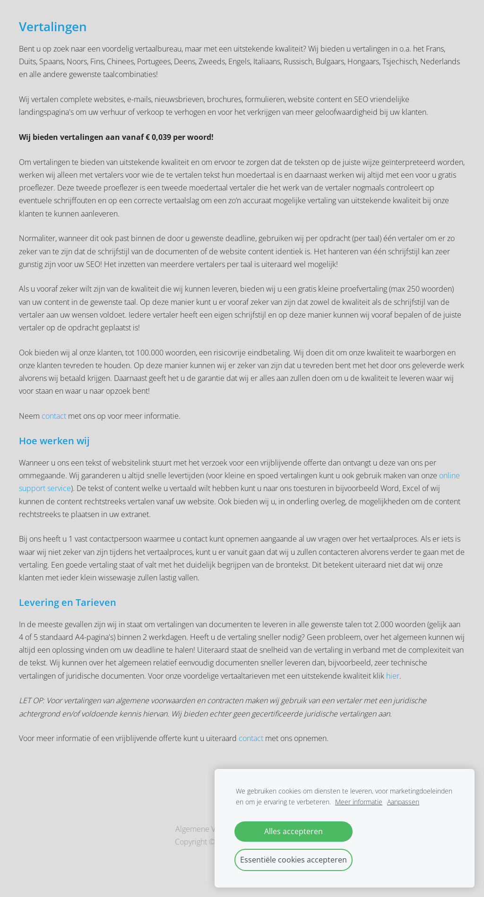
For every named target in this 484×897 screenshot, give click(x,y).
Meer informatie (358, 801)
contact (55, 416)
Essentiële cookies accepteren (293, 859)
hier (392, 676)
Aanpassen (403, 801)
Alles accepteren (293, 831)
